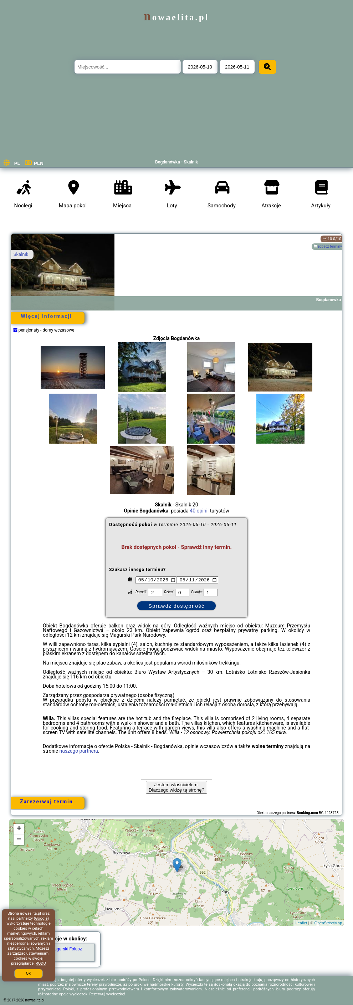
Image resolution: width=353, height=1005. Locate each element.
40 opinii (199, 511)
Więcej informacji (46, 316)
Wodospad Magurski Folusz (55, 948)
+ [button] (19, 829)
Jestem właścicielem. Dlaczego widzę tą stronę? (176, 787)
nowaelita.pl (176, 17)
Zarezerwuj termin (46, 801)
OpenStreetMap (328, 923)
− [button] (19, 839)
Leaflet (301, 923)
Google (41, 918)
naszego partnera (78, 751)
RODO (41, 963)
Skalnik (21, 254)
